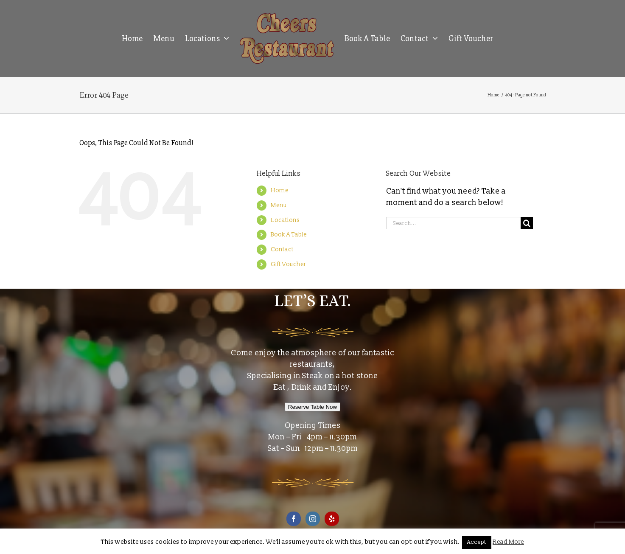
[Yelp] (332, 519)
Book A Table (289, 234)
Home (280, 190)
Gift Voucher (288, 264)
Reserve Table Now (312, 407)
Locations (285, 220)
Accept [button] (476, 542)
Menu (279, 205)
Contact (282, 249)
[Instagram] (312, 519)
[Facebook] (293, 519)
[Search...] (453, 223)
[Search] (527, 223)
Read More (508, 542)
